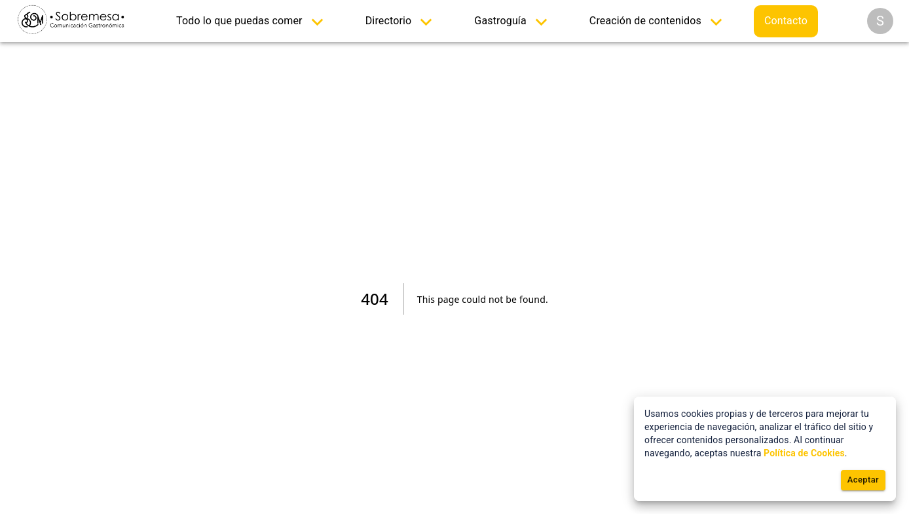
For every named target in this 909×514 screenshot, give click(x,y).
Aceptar (863, 480)
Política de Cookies (804, 453)
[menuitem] (252, 21)
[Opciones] (880, 21)
